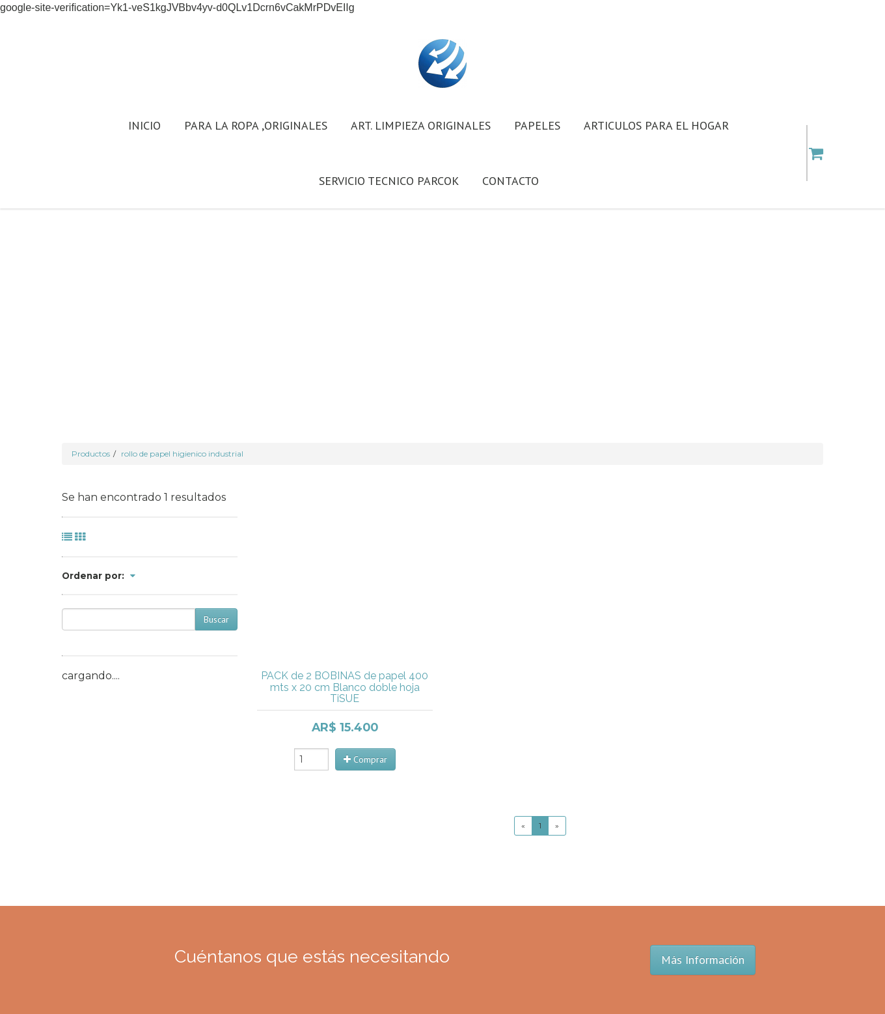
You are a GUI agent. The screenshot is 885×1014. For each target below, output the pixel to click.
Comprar (365, 759)
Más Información (702, 959)
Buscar (216, 619)
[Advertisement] (442, 306)
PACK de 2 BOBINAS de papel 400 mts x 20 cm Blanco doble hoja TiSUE (344, 687)
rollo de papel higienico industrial (182, 453)
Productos (91, 453)
